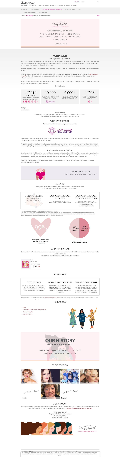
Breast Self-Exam (27, 314)
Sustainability (24, 9)
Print (98, 15)
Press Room (67, 5)
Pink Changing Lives (35, 9)
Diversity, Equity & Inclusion (29, 12)
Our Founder (24, 5)
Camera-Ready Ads (28, 312)
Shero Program (43, 12)
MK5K (79, 9)
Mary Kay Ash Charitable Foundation (52, 9)
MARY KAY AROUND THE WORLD (56, 5)
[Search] (92, 2)
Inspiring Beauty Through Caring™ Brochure (34, 309)
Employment (74, 5)
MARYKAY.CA (76, 1)
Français (82, 1)
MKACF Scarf (33, 261)
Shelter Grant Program (70, 9)
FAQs (24, 307)
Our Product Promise (43, 5)
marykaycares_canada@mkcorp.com (50, 297)
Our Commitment (33, 5)
